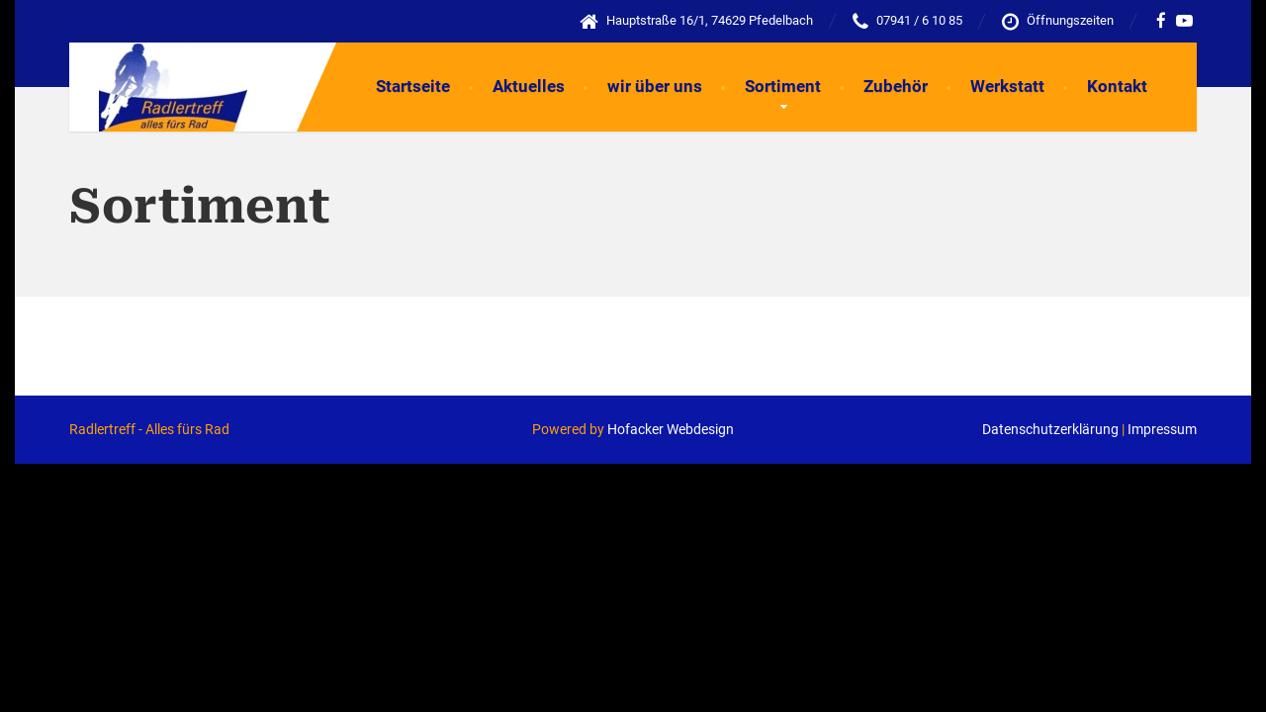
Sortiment (783, 86)
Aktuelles (529, 86)
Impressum (1162, 429)
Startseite (413, 86)
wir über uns (654, 86)
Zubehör (895, 86)
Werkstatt (1007, 86)
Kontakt (1117, 86)
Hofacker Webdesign (670, 429)
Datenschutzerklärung (1050, 429)
